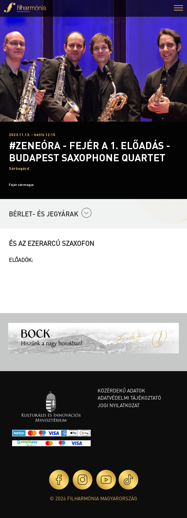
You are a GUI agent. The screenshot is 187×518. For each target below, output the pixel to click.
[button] (178, 8)
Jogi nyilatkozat (119, 405)
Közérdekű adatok (121, 390)
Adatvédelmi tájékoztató (129, 397)
